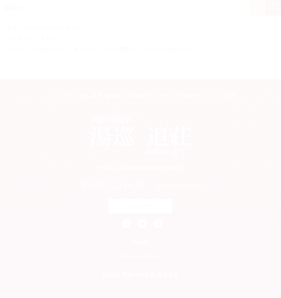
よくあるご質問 (219, 95)
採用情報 (188, 95)
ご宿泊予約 (140, 206)
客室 (83, 95)
